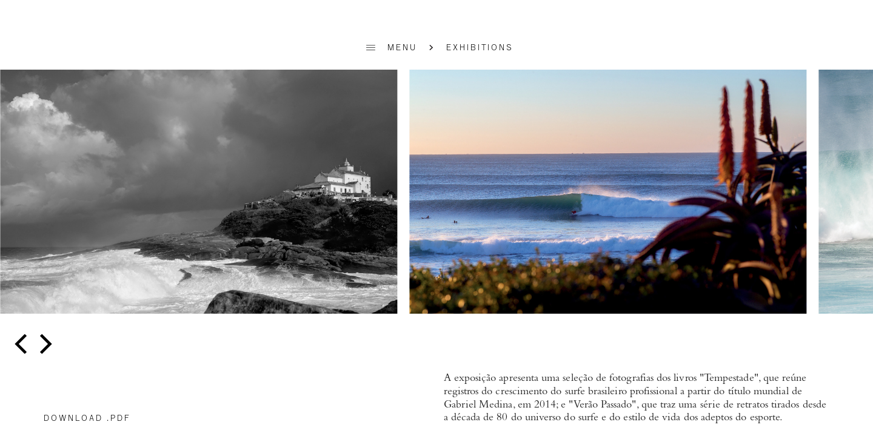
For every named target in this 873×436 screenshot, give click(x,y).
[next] (44, 344)
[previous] (22, 344)
